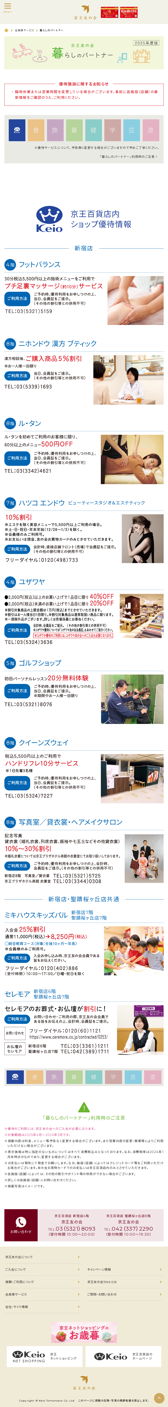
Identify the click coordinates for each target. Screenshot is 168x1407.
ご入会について (15, 1269)
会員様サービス (24, 30)
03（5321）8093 (76, 1229)
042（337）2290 (132, 1229)
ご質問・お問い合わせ (102, 1294)
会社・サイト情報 (16, 1307)
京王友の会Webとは (102, 1282)
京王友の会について (19, 1257)
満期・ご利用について (20, 1282)
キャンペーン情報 (99, 1269)
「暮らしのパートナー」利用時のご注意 (127, 157)
